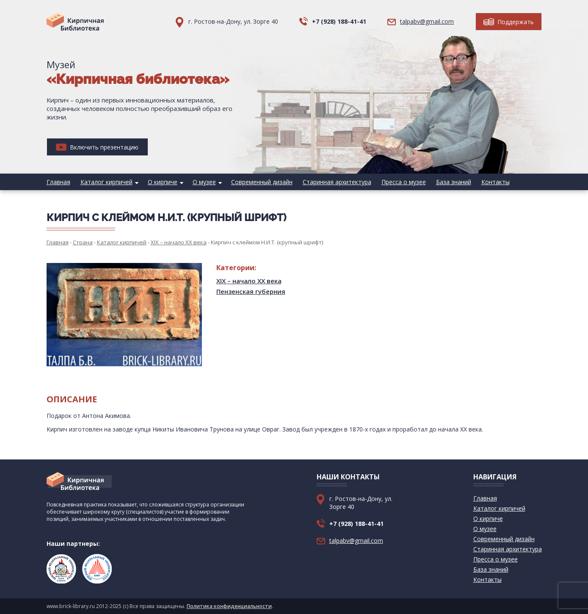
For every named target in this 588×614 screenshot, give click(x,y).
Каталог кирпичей (106, 182)
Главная (58, 182)
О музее (204, 182)
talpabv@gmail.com (427, 21)
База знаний (453, 182)
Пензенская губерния (250, 291)
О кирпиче (162, 182)
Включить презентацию (97, 147)
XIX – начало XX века (249, 281)
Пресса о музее (403, 182)
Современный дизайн (262, 182)
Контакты (495, 182)
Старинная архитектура (337, 182)
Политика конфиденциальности (229, 606)
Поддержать (508, 22)
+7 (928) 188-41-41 (339, 21)
